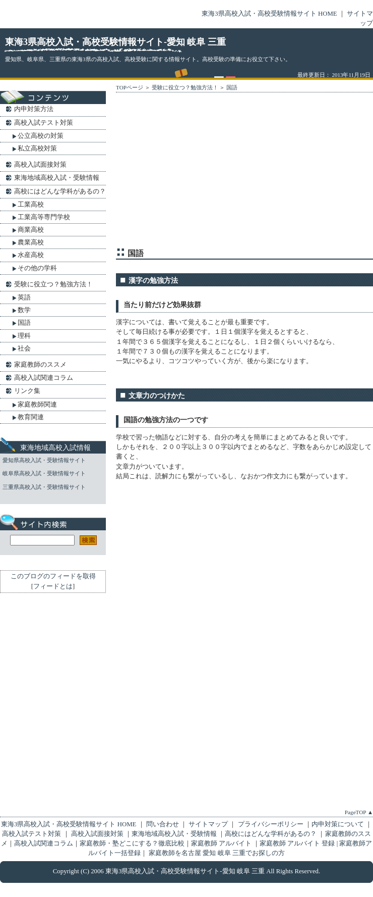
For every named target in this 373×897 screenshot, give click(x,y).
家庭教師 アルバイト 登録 (298, 843)
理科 (24, 335)
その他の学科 (37, 268)
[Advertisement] (205, 172)
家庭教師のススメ (40, 364)
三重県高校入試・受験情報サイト (44, 487)
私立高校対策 (37, 148)
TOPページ (129, 87)
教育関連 (31, 417)
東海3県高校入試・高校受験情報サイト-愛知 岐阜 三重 (115, 42)
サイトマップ (208, 824)
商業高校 (31, 229)
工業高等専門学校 (44, 217)
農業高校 (31, 242)
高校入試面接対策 (40, 164)
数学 (24, 310)
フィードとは (53, 586)
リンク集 (27, 390)
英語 (24, 297)
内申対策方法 (33, 109)
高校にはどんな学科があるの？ (60, 191)
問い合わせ (163, 824)
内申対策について (338, 824)
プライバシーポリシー (270, 824)
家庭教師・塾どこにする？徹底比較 (132, 843)
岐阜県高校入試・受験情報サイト (44, 473)
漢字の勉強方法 (153, 280)
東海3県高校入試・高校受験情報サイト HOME (269, 13)
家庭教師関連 (37, 404)
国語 (231, 87)
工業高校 (31, 204)
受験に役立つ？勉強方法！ (185, 87)
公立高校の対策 (41, 135)
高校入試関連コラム (43, 377)
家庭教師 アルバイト (222, 843)
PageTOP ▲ (359, 812)
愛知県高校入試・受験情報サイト (44, 460)
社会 (24, 348)
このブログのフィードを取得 (53, 576)
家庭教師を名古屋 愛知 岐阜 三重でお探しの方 (217, 853)
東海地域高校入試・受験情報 (56, 177)
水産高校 (31, 255)
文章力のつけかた (157, 395)
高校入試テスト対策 (43, 122)
